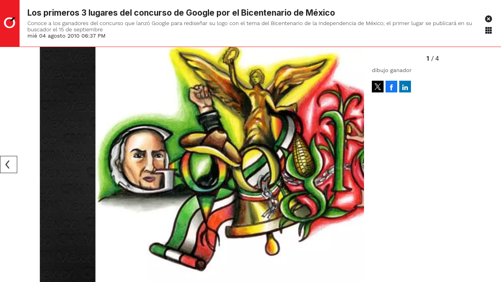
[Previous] (8, 164)
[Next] (355, 164)
